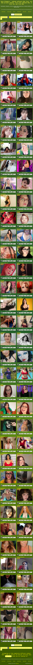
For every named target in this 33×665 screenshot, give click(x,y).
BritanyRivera (2, 228)
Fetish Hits (17, 663)
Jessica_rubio (2, 107)
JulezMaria (19, 418)
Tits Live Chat (9, 11)
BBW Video (29, 11)
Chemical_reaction (20, 522)
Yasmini (1, 55)
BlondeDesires (19, 142)
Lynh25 (1, 384)
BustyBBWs (2, 366)
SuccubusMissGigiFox (4, 453)
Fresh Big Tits (19, 11)
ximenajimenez (2, 332)
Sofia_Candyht (19, 297)
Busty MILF (24, 11)
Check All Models (4, 17)
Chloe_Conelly (19, 90)
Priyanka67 (2, 505)
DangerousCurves (20, 349)
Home (13, 14)
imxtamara (2, 142)
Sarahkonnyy (19, 488)
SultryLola (18, 574)
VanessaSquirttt (19, 280)
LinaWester (19, 21)
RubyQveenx (19, 73)
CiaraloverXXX (2, 401)
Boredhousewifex (20, 453)
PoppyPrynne (2, 626)
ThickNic (18, 626)
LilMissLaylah (19, 55)
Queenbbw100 (2, 488)
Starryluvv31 (19, 470)
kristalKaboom (2, 159)
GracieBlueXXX (3, 557)
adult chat (8, 656)
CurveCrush (2, 38)
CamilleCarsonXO (20, 505)
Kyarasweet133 (2, 349)
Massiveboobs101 (20, 211)
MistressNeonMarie (20, 384)
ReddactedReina (3, 522)
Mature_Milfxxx (19, 228)
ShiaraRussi (19, 159)
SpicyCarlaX (19, 332)
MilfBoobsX (2, 574)
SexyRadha (19, 366)
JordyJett (18, 401)
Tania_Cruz (19, 38)
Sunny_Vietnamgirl (20, 107)
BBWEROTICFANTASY (20, 557)
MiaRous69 (2, 280)
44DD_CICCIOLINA (3, 297)
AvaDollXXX (2, 470)
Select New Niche (18, 14)
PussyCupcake (19, 436)
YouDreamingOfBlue (3, 21)
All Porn (14, 11)
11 (27, 17)
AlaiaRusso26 (2, 73)
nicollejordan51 (3, 90)
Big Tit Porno (3, 11)
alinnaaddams (2, 211)
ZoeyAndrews (2, 436)
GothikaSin (2, 418)
